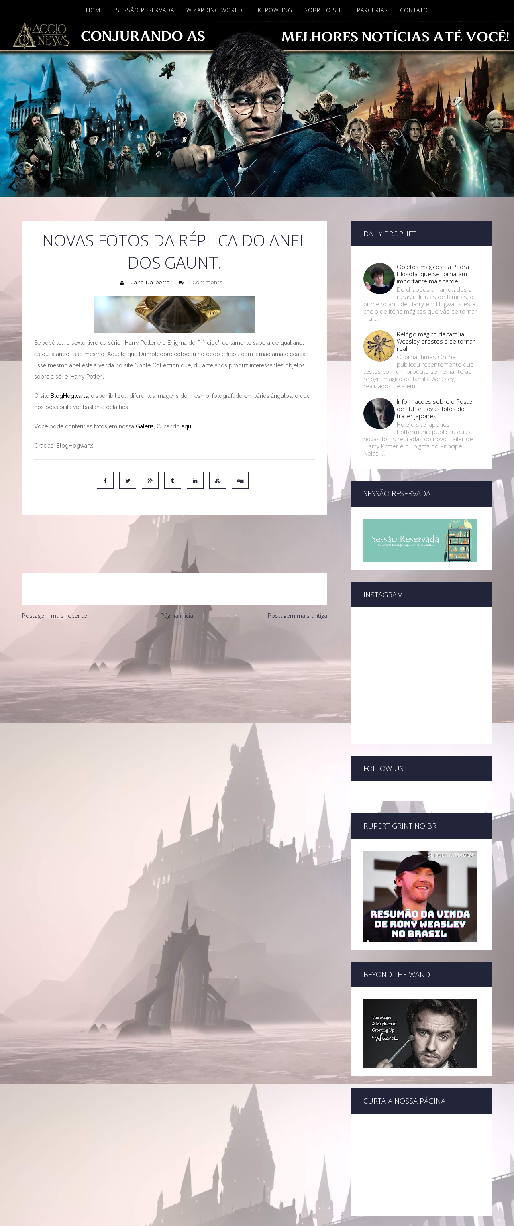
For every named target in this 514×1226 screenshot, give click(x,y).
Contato (414, 10)
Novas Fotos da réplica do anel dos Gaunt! (175, 251)
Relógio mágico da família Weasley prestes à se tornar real (436, 341)
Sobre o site (324, 10)
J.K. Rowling (273, 10)
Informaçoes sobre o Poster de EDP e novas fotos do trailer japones (436, 408)
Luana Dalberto (148, 282)
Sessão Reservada (145, 10)
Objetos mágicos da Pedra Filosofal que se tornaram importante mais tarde (433, 274)
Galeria (145, 426)
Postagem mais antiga (297, 582)
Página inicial (177, 582)
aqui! (188, 426)
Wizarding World (214, 10)
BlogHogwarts (69, 396)
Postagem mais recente (54, 582)
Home (95, 10)
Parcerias (372, 10)
